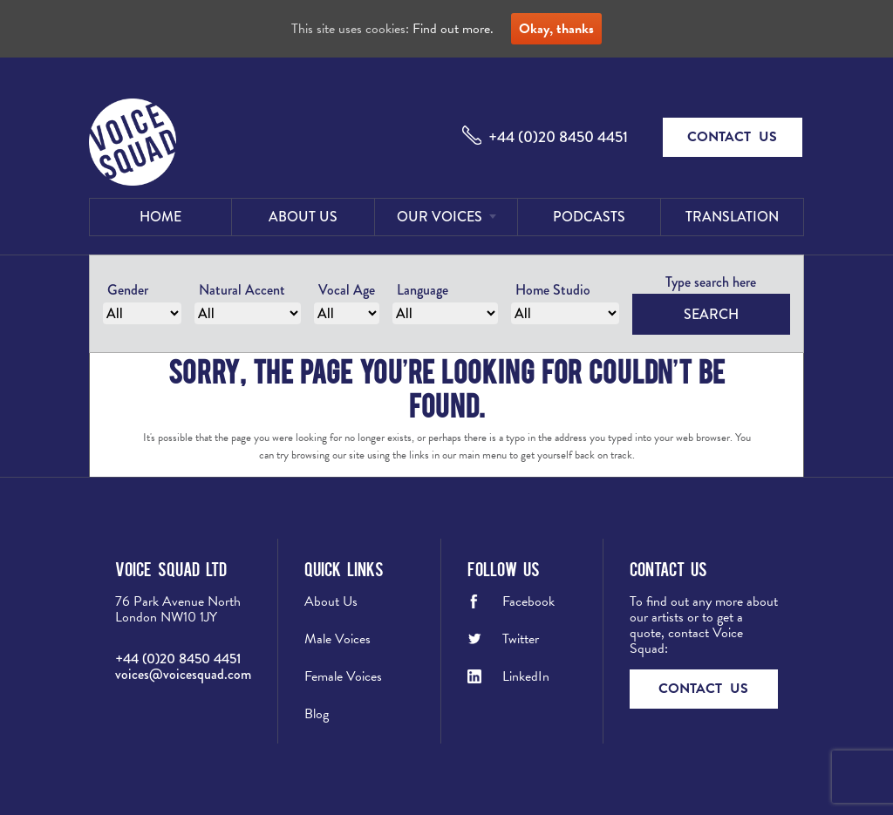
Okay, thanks (556, 28)
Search (711, 314)
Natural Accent (242, 290)
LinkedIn (525, 676)
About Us (303, 217)
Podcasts (589, 217)
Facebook (528, 601)
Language (422, 290)
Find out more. (453, 28)
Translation (732, 217)
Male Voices (337, 638)
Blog (316, 713)
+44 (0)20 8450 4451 (558, 137)
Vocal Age (346, 290)
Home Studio (552, 290)
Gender (127, 290)
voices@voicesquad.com (183, 674)
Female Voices (343, 676)
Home (160, 217)
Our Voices (439, 217)
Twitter (520, 638)
